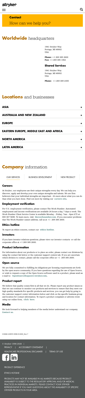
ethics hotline (47, 229)
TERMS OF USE (56, 351)
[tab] (42, 107)
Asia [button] (5, 107)
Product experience (14, 367)
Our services (13, 177)
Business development (40, 177)
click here (29, 299)
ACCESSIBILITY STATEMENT (31, 347)
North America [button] (13, 139)
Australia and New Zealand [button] (23, 115)
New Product (68, 177)
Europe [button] (7, 123)
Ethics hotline (11, 373)
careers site (60, 199)
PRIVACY (8, 347)
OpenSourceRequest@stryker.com (29, 276)
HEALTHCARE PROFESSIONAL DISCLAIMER (23, 351)
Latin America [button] (12, 147)
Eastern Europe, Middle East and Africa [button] (32, 131)
